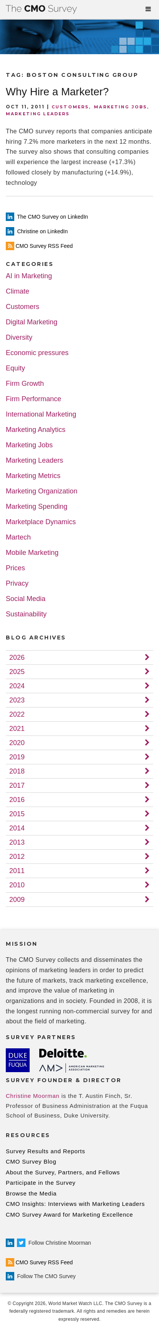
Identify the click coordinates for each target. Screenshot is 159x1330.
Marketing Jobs (120, 107)
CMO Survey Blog (31, 1161)
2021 (17, 728)
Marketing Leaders (38, 113)
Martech (18, 537)
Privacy (17, 583)
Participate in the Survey (40, 1182)
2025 (17, 672)
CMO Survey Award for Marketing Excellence (69, 1214)
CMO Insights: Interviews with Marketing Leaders (75, 1203)
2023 (17, 700)
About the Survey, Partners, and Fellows (63, 1172)
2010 (17, 885)
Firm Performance (33, 399)
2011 (17, 871)
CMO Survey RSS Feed (39, 1262)
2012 (17, 856)
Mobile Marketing (32, 552)
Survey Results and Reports (45, 1151)
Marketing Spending (36, 506)
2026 (17, 657)
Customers (70, 107)
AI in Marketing (29, 276)
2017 (17, 785)
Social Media (25, 599)
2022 (17, 714)
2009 (17, 899)
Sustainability (26, 614)
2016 (17, 800)
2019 (17, 757)
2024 (17, 686)
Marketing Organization (41, 491)
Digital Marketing (31, 322)
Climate (17, 291)
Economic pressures (37, 353)
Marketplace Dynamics (41, 522)
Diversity (19, 337)
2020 (17, 743)
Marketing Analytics (35, 429)
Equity (15, 368)
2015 (17, 814)
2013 (17, 842)
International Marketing (41, 414)
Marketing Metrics (33, 476)
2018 (17, 771)
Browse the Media (31, 1193)
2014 (17, 828)
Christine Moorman (32, 1096)
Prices (15, 568)
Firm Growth (25, 383)
